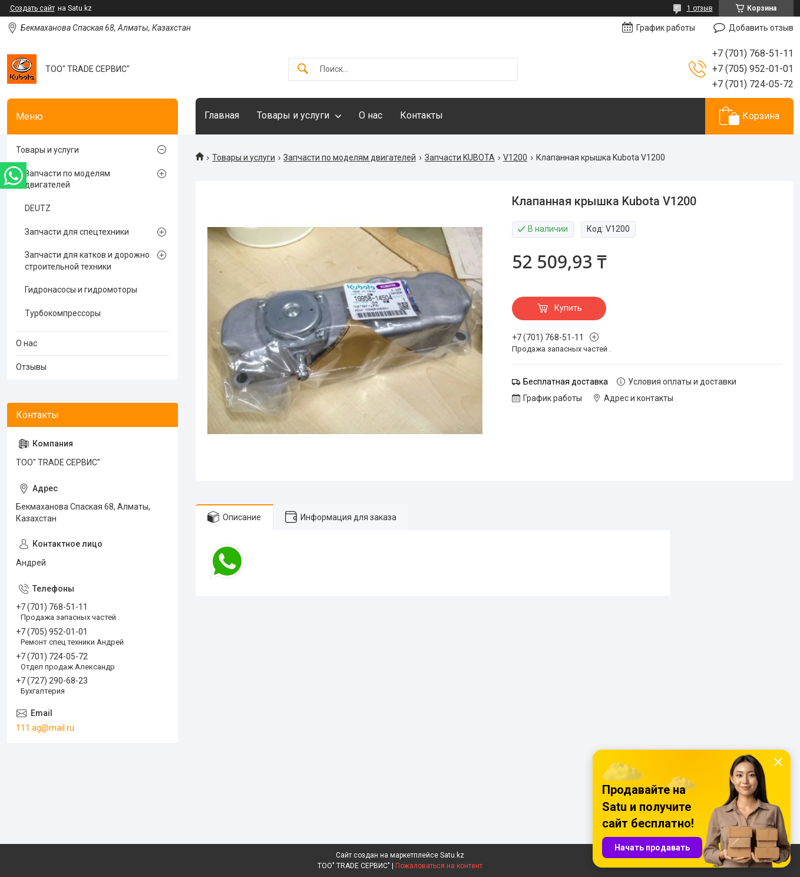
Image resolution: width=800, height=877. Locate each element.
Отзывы (31, 367)
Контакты (421, 115)
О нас (370, 115)
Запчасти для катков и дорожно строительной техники (87, 260)
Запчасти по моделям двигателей (349, 157)
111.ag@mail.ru (45, 728)
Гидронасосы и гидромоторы (81, 289)
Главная (221, 115)
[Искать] (303, 69)
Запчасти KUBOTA (460, 157)
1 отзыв (700, 8)
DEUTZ (38, 208)
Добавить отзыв (761, 27)
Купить (568, 308)
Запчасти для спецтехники (77, 232)
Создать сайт (32, 8)
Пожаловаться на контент (438, 866)
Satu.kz (452, 855)
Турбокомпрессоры (63, 313)
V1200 (515, 157)
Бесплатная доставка (565, 381)
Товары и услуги (293, 115)
